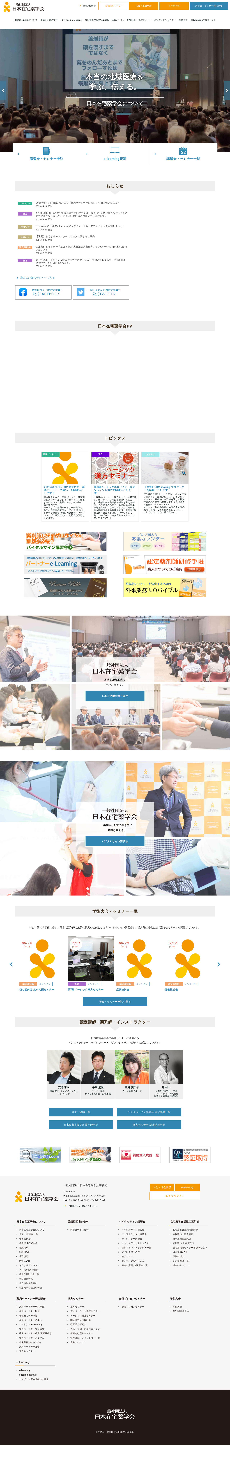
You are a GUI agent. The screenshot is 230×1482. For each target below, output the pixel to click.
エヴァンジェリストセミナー (134, 1234)
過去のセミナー (179, 1256)
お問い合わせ (87, 5)
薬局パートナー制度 (27, 1302)
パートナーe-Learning (28, 1315)
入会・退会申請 (144, 5)
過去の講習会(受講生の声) (133, 1256)
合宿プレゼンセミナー (165, 20)
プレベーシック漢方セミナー (83, 1302)
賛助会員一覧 (24, 1269)
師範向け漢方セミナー (79, 1324)
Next (227, 90)
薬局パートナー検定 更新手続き (33, 1324)
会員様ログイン (113, 5)
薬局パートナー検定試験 (29, 1320)
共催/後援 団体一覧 (27, 1265)
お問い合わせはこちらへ (80, 1197)
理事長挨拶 (23, 1229)
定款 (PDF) (23, 1243)
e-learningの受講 (26, 1365)
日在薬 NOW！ (178, 1243)
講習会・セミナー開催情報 (209, 5)
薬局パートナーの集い (28, 1311)
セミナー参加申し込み (131, 1251)
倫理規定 (21, 1247)
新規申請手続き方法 (181, 1225)
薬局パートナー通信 (27, 1337)
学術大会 (183, 20)
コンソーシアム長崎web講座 (32, 1370)
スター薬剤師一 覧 (26, 1225)
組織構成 (21, 1238)
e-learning (174, 5)
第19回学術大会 (179, 1302)
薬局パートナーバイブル (29, 1328)
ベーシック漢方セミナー (81, 1306)
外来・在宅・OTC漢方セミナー (84, 1320)
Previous (3, 90)
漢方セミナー (145, 20)
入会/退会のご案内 (26, 1260)
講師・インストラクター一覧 (134, 1238)
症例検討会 (176, 1247)
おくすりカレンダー (27, 1256)
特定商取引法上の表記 (28, 1278)
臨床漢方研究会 (76, 1315)
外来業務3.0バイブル (28, 1333)
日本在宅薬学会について (26, 20)
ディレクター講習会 (130, 1229)
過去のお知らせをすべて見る (35, 277)
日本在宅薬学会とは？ (115, 693)
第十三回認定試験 (180, 1229)
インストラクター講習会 (132, 1225)
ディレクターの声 (129, 1243)
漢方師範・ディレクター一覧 (83, 1328)
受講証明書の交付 (49, 20)
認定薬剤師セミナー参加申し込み (188, 1238)
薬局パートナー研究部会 (124, 20)
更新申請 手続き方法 (181, 1234)
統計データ (125, 1247)
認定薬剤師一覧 (179, 1251)
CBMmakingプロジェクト (203, 20)
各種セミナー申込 (26, 1306)
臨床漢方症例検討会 (78, 1311)
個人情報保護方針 (26, 1274)
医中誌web (22, 1251)
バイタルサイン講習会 (71, 20)
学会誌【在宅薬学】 (27, 1234)
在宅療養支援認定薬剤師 (97, 20)
